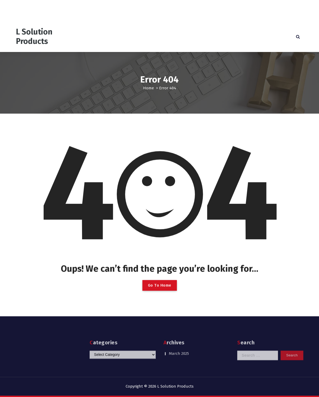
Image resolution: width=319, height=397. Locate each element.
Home (148, 88)
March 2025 (179, 348)
